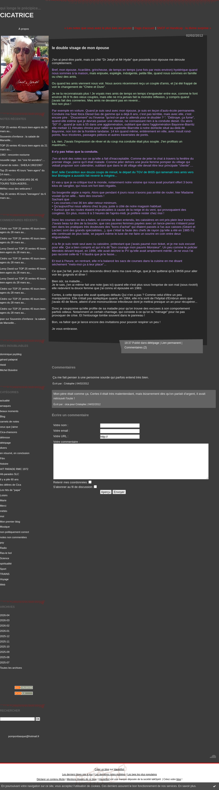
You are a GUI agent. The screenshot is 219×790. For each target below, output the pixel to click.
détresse (5, 437)
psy (2, 542)
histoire (4, 463)
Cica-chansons (8, 432)
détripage (5, 442)
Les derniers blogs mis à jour (77, 774)
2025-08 (4, 657)
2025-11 (4, 641)
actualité (5, 400)
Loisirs (3, 495)
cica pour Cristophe (75, 404)
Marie (3, 500)
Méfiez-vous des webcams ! (16, 188)
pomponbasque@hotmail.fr (23, 736)
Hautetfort (119, 769)
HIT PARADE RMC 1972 (14, 469)
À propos (24, 28)
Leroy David (7, 248)
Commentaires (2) (135, 347)
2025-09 (4, 651)
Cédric (3, 228)
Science (4, 558)
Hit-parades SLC (9, 474)
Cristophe (69, 383)
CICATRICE (17, 15)
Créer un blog (102, 769)
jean (2, 319)
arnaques (5, 405)
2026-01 (4, 631)
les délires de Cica (10, 484)
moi (2, 516)
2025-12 (4, 636)
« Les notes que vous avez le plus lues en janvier (98, 28)
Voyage (4, 579)
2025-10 (4, 646)
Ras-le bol (6, 553)
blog (178, 779)
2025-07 (4, 662)
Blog (2, 416)
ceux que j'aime (9, 426)
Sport (3, 568)
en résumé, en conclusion (15, 453)
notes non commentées (13, 537)
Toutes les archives (11, 667)
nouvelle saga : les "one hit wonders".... (22, 160)
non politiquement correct (14, 532)
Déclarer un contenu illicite (51, 779)
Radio (3, 547)
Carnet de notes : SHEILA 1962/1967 (21, 165)
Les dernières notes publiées (110, 774)
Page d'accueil (144, 28)
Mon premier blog (10, 521)
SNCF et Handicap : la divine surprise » (184, 28)
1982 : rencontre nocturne (15, 154)
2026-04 (4, 615)
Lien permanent (171, 343)
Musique (5, 526)
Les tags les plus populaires (142, 774)
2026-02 (4, 625)
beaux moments (9, 411)
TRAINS (4, 574)
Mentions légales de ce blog (82, 779)
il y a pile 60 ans (9, 479)
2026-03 (4, 620)
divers (3, 447)
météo (3, 511)
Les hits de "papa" (10, 490)
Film (2, 458)
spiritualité (6, 563)
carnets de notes (9, 421)
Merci (3, 505)
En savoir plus (186, 786)
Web (2, 584)
